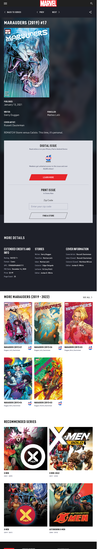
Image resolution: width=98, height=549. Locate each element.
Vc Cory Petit (47, 269)
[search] (91, 3)
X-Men (6, 473)
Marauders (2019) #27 (13, 347)
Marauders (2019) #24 (13, 402)
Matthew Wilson (85, 262)
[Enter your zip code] (48, 206)
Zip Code (48, 200)
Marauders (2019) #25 (73, 347)
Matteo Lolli (53, 114)
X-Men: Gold (54, 473)
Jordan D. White (47, 273)
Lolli (10, 350)
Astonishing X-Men (57, 529)
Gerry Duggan (11, 114)
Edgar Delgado (48, 265)
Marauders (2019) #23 (43, 402)
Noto (71, 350)
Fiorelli (42, 406)
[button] (4, 3)
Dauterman (16, 350)
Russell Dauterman (14, 125)
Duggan (6, 350)
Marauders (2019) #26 (43, 347)
